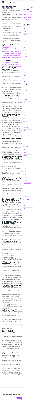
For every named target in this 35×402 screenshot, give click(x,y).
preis (24, 149)
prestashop (25, 152)
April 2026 (25, 28)
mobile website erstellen (26, 133)
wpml (24, 218)
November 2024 (25, 53)
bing (24, 96)
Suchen (24, 6)
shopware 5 (25, 187)
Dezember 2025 (25, 34)
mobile (24, 130)
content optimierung (26, 99)
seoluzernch (8, 7)
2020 (24, 87)
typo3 (24, 205)
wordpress (25, 215)
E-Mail (3, 388)
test (24, 202)
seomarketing (25, 180)
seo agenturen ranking (26, 165)
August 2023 (25, 75)
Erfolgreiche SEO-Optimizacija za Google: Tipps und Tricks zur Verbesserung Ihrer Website (28, 12)
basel (24, 93)
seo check (25, 168)
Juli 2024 (25, 59)
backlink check (25, 90)
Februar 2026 (25, 31)
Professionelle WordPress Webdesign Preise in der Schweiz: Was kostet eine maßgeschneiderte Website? (28, 14)
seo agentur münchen (26, 162)
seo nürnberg (25, 174)
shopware (25, 186)
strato (24, 193)
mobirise (25, 134)
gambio (24, 102)
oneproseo (25, 140)
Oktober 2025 (25, 37)
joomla (24, 118)
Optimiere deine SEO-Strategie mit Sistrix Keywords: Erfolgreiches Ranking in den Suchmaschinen (28, 22)
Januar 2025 (25, 50)
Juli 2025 (25, 41)
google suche (25, 109)
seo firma (25, 171)
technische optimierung (26, 199)
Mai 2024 (25, 62)
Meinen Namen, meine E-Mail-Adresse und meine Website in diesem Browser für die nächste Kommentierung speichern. (11, 394)
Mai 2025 (25, 44)
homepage (25, 115)
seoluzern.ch (4, 3)
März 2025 (25, 47)
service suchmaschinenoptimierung (27, 183)
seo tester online (25, 177)
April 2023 (25, 81)
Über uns (11, 2)
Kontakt (14, 2)
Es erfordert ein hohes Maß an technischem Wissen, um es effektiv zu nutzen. (10, 62)
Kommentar (3, 379)
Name (3, 385)
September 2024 (25, 56)
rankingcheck (25, 155)
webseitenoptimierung (26, 211)
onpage (24, 143)
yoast (24, 221)
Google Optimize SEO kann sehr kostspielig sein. (7, 61)
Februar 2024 (25, 66)
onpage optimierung (26, 146)
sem (24, 159)
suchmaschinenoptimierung (26, 196)
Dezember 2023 (25, 69)
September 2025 (25, 38)
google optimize (25, 105)
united (24, 208)
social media (25, 190)
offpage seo (25, 137)
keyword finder (25, 121)
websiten (25, 212)
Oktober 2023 (25, 72)
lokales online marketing (26, 127)
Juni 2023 (25, 78)
